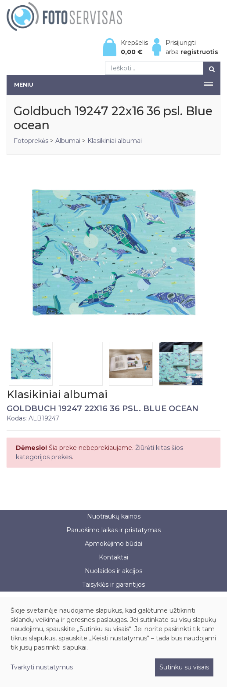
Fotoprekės (32, 141)
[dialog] (113, 642)
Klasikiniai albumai (114, 141)
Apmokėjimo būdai (113, 544)
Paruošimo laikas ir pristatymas (113, 530)
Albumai (67, 141)
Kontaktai (113, 557)
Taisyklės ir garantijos (113, 584)
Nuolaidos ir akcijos (113, 571)
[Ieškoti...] (154, 68)
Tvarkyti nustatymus (42, 667)
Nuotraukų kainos (114, 516)
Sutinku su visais (184, 667)
